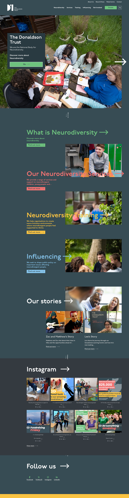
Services (69, 7)
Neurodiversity (59, 7)
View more (32, 446)
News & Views (100, 2)
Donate (110, 7)
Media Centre (110, 2)
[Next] (120, 62)
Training (77, 7)
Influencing (87, 7)
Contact (119, 2)
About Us (91, 2)
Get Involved (97, 7)
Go (26, 64)
